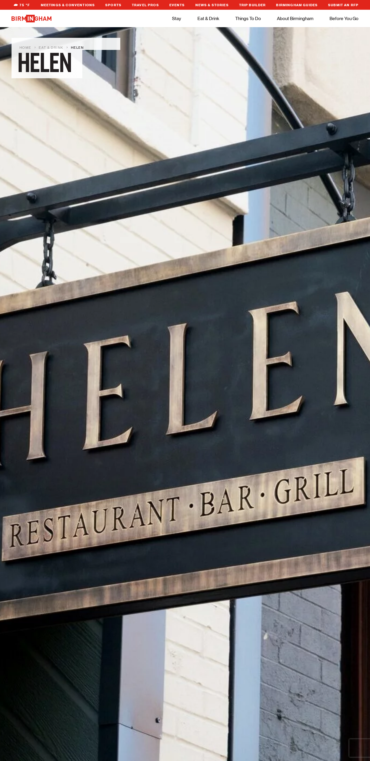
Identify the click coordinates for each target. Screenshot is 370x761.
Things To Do (248, 18)
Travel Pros (145, 5)
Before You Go (344, 18)
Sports (113, 5)
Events (177, 5)
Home (25, 48)
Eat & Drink (208, 18)
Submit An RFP (343, 5)
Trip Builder (252, 5)
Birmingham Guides (297, 5)
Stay (176, 18)
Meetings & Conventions (68, 5)
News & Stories (212, 5)
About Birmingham (295, 18)
